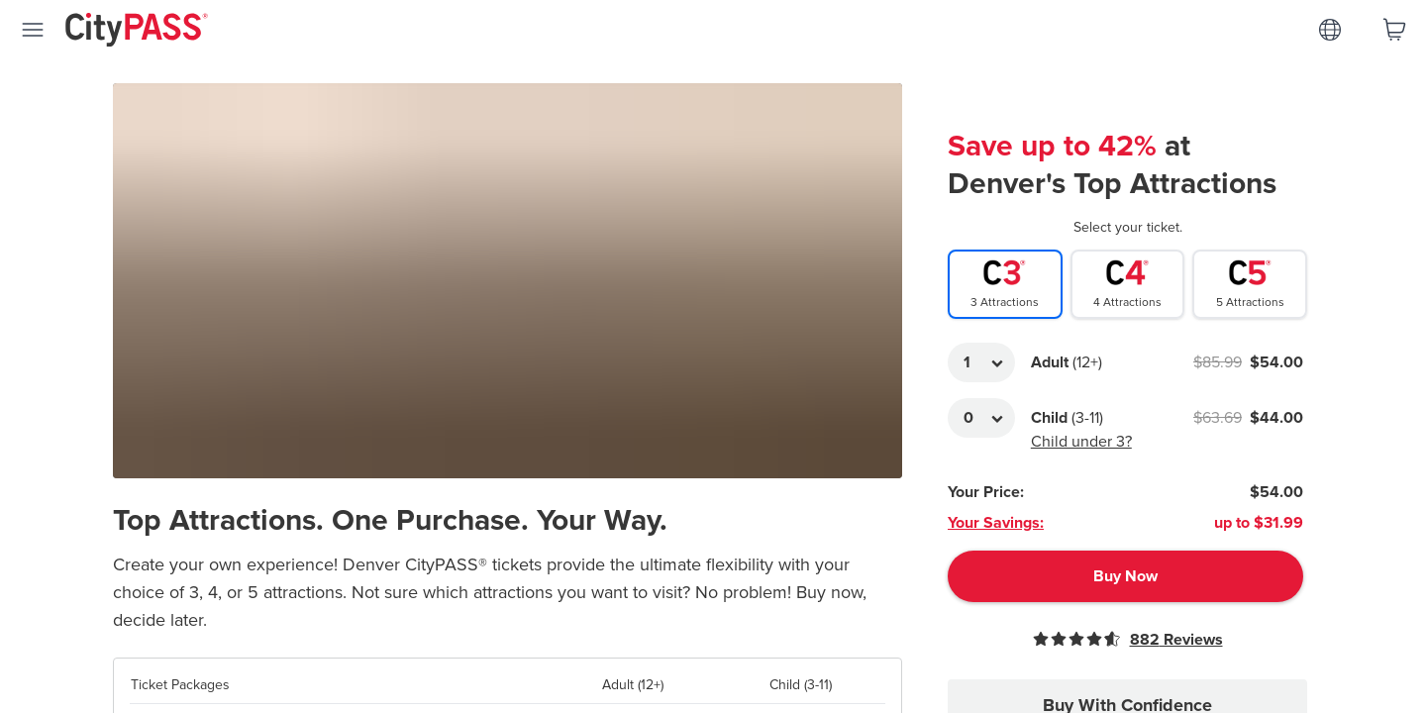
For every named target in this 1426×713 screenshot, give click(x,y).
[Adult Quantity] (981, 362)
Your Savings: (996, 523)
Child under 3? (1081, 442)
